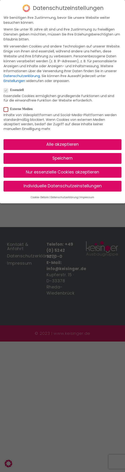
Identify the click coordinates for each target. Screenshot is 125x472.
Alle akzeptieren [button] (62, 144)
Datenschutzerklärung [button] (64, 197)
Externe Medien (20, 109)
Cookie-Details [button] (40, 197)
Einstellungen (14, 80)
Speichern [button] (62, 158)
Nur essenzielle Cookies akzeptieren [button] (62, 172)
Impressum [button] (87, 197)
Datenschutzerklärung (22, 75)
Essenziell (16, 90)
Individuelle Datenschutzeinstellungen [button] (62, 186)
